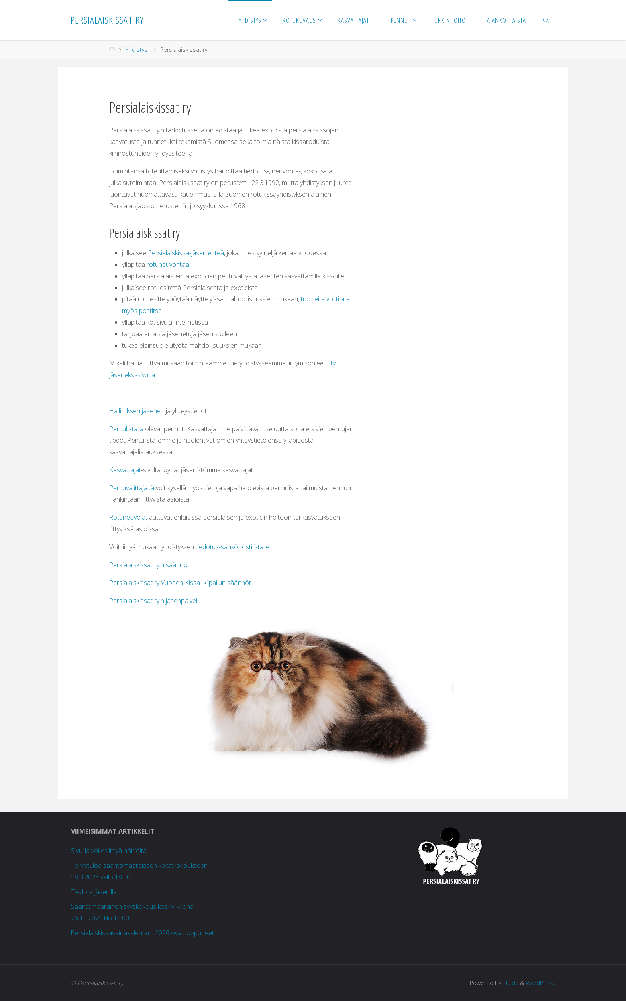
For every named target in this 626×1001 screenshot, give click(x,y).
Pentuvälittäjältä (131, 487)
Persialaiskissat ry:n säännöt (149, 564)
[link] (546, 20)
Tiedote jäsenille (94, 891)
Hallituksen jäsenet (136, 410)
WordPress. (539, 983)
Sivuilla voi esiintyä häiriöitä (109, 850)
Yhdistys (137, 49)
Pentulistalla (126, 428)
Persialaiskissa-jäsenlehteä (186, 252)
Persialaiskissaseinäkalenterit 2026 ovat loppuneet (142, 932)
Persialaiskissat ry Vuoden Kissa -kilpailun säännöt (180, 582)
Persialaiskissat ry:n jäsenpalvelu (155, 600)
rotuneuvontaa (168, 264)
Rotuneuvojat (128, 517)
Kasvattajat (125, 469)
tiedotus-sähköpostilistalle (232, 546)
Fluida (508, 983)
